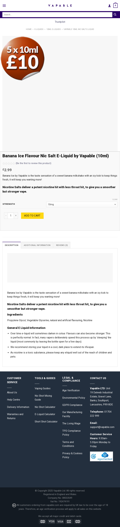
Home (29, 29)
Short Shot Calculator (46, 421)
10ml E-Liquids (53, 29)
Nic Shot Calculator (45, 407)
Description (11, 245)
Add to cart (32, 215)
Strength (8, 204)
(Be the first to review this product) (26, 163)
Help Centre (13, 399)
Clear (115, 199)
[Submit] (115, 14)
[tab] (11, 245)
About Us (12, 392)
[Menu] (4, 5)
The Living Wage (71, 423)
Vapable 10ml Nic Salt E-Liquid (79, 29)
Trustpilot (60, 21)
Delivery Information (18, 407)
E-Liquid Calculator (45, 414)
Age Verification (71, 390)
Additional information (37, 245)
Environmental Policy (73, 397)
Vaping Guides (42, 388)
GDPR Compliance (72, 405)
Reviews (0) (62, 245)
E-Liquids (39, 29)
